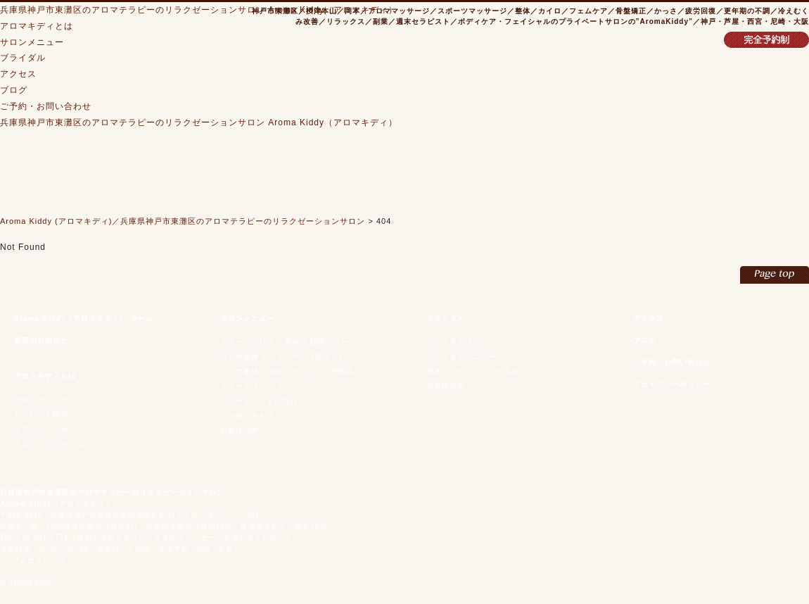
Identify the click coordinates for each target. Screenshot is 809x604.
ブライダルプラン (457, 342)
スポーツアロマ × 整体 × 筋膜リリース (288, 342)
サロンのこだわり (45, 429)
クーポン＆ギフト (251, 416)
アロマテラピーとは (49, 444)
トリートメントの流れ (259, 401)
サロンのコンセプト (49, 399)
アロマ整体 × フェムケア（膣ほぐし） (287, 356)
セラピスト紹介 (41, 414)
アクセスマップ (39, 560)
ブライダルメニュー (461, 356)
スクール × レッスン (256, 386)
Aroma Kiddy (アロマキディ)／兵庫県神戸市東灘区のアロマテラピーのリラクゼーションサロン (182, 221)
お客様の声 (239, 430)
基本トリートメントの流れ (472, 371)
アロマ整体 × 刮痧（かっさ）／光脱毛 (287, 371)
